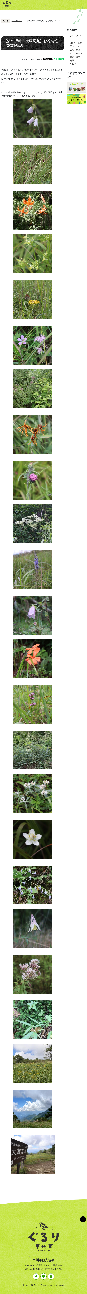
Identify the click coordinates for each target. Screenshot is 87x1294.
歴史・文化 (75, 46)
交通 (72, 60)
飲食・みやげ (76, 53)
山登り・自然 (76, 43)
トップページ (17, 21)
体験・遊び (75, 57)
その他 (73, 64)
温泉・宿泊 (75, 50)
